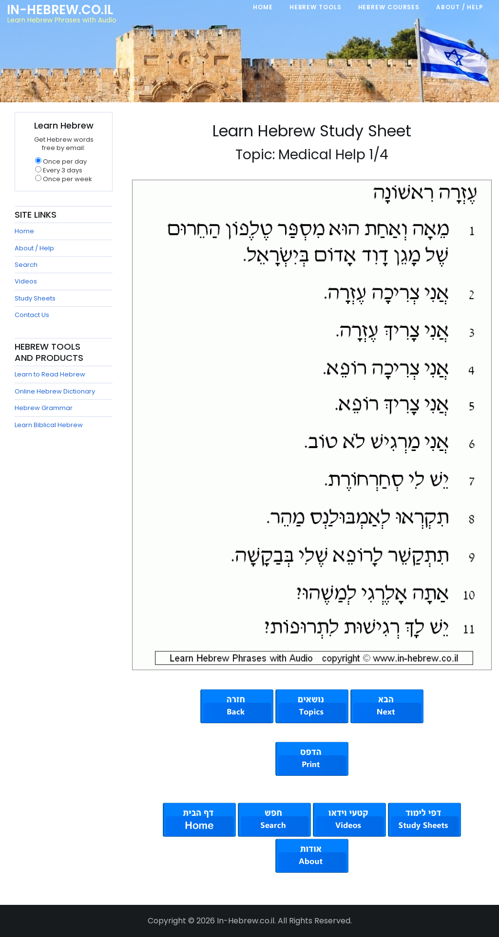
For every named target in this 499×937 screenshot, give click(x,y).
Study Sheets (35, 298)
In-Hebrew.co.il (60, 10)
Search (26, 264)
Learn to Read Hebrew (50, 374)
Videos (26, 281)
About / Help (34, 248)
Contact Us (32, 314)
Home (24, 231)
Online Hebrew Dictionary (55, 391)
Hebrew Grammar (44, 407)
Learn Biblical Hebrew (49, 425)
